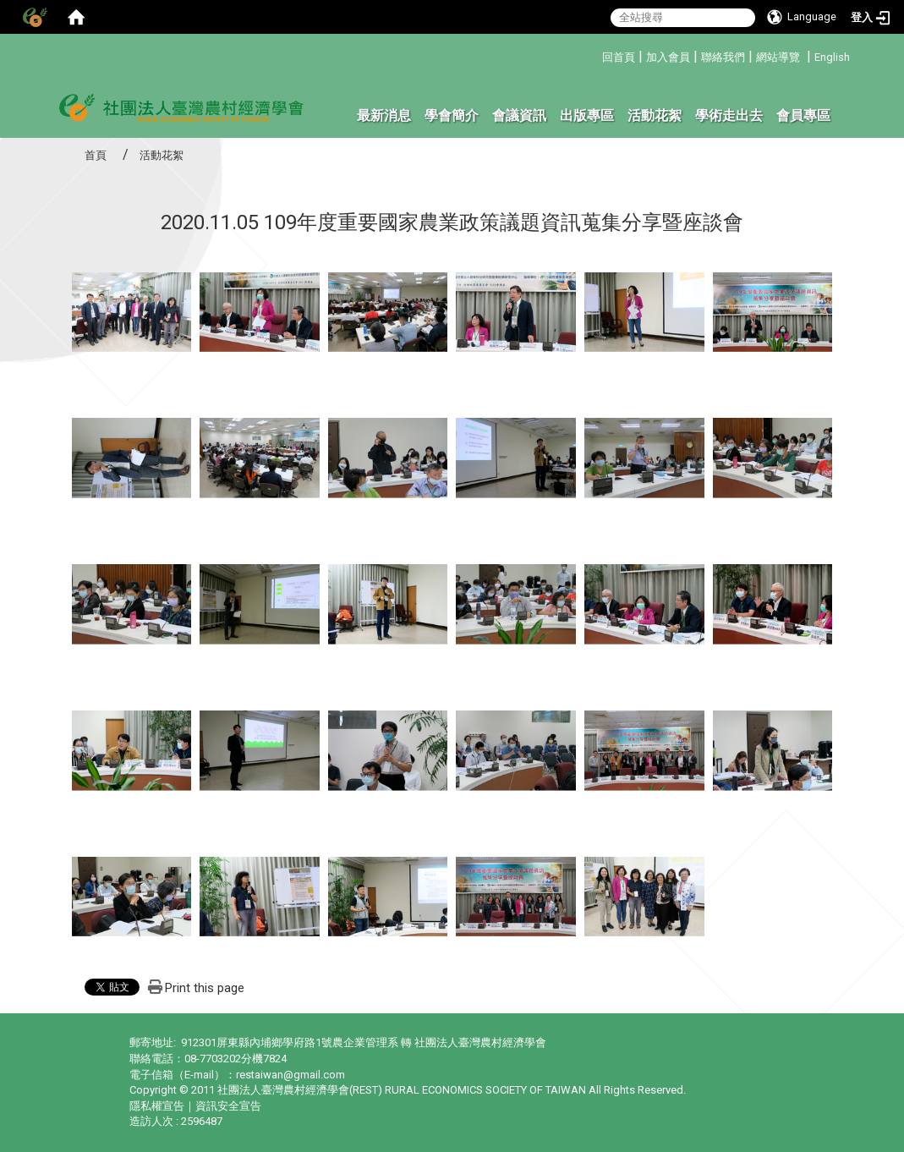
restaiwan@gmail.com (290, 1074)
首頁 (96, 155)
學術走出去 (729, 115)
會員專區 (803, 115)
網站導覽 (778, 57)
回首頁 (618, 57)
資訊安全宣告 (228, 1106)
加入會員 (668, 57)
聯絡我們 (723, 57)
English (832, 57)
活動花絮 (654, 115)
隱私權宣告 (156, 1106)
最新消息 (384, 115)
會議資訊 (519, 115)
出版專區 (587, 115)
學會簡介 (452, 115)
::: (596, 54)
